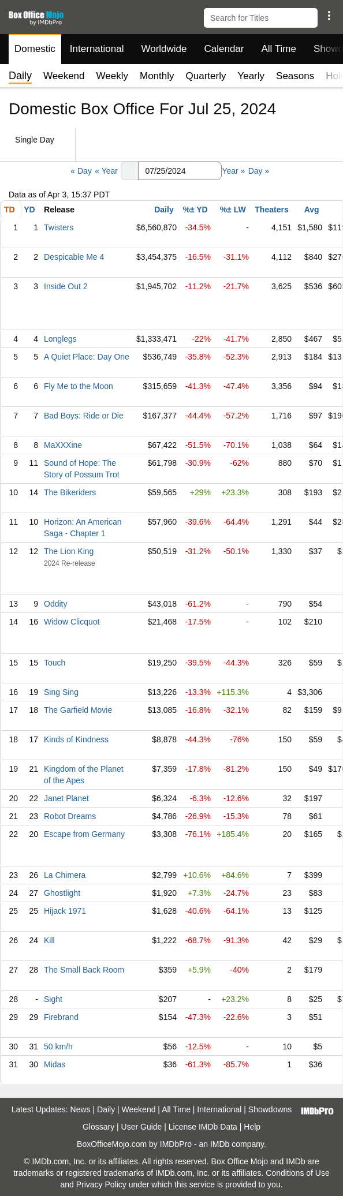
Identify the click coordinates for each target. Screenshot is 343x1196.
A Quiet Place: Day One (86, 356)
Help (252, 1126)
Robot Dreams (70, 816)
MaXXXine (63, 445)
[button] (329, 16)
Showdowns (270, 1109)
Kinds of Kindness (76, 739)
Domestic (34, 48)
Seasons (295, 75)
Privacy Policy (101, 1184)
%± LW (233, 209)
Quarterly (206, 75)
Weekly (112, 75)
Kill (49, 940)
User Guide (141, 1126)
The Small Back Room (84, 969)
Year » (233, 170)
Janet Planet (66, 798)
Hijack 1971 (65, 910)
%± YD (194, 209)
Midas (54, 1064)
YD (29, 209)
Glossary (98, 1126)
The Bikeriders (70, 492)
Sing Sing (61, 692)
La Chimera (64, 875)
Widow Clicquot (71, 621)
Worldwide (164, 48)
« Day (81, 170)
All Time (279, 48)
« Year (106, 170)
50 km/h (58, 1046)
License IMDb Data (203, 1126)
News (80, 1109)
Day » (259, 170)
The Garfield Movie (78, 710)
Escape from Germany (84, 834)
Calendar (224, 48)
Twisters (58, 227)
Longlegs (60, 338)
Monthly (157, 75)
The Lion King (69, 551)
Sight (53, 999)
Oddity (55, 603)
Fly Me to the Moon (78, 386)
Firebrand (61, 1017)
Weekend (64, 75)
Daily (163, 209)
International (97, 48)
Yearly (250, 75)
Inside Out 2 (66, 286)
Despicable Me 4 (74, 256)
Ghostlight (62, 893)
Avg (311, 209)
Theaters (271, 209)
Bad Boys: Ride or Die (84, 415)
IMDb (219, 1144)
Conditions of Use (298, 1173)
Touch (54, 662)
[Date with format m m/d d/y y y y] (180, 171)
